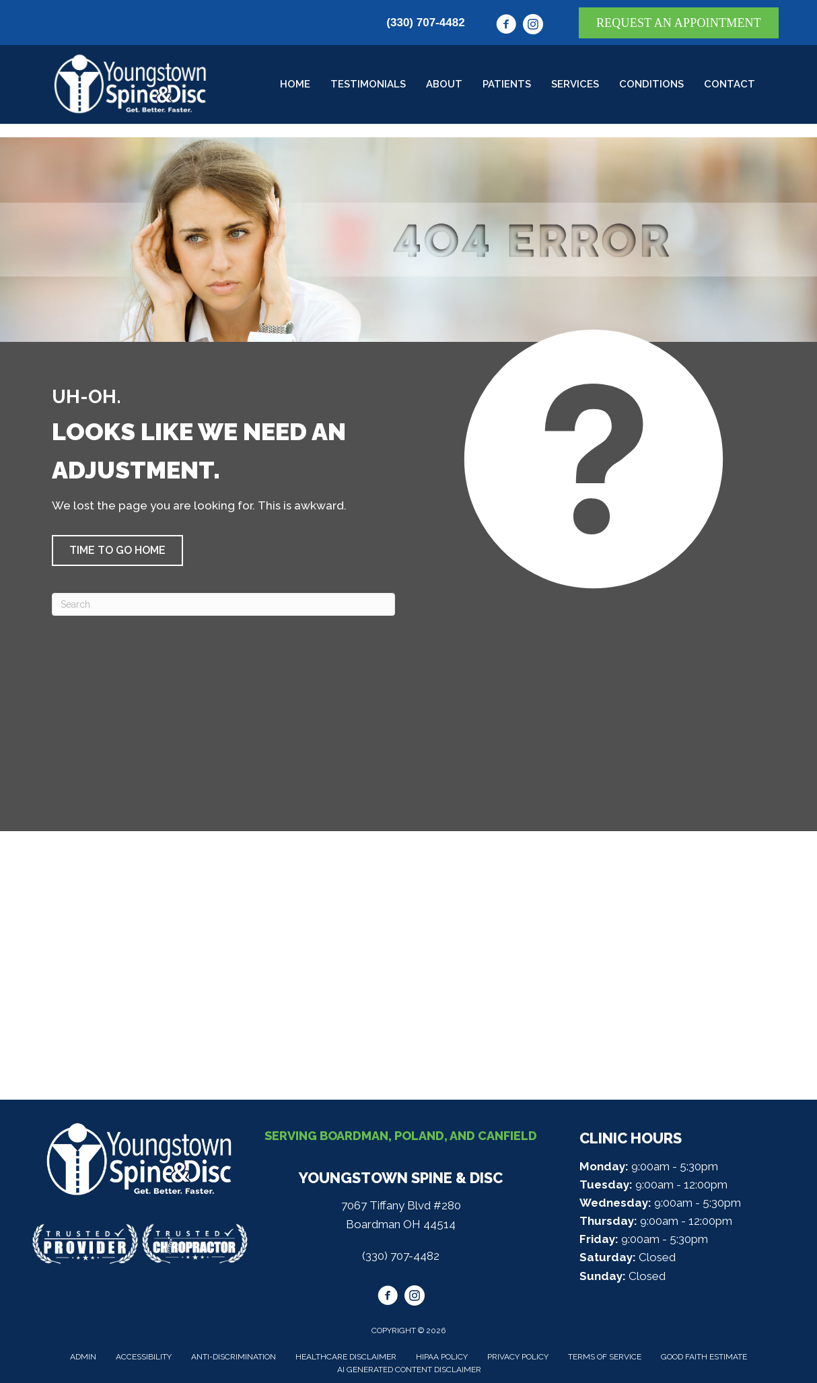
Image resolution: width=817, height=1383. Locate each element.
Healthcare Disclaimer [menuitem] (345, 1356)
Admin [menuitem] (83, 1356)
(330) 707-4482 (425, 22)
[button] (117, 550)
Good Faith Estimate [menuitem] (704, 1356)
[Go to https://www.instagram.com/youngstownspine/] (533, 26)
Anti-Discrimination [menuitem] (233, 1356)
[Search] (223, 604)
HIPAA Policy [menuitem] (442, 1356)
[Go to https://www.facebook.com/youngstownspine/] (506, 26)
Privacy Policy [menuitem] (517, 1356)
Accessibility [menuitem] (144, 1356)
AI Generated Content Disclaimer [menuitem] (409, 1369)
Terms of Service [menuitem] (604, 1356)
